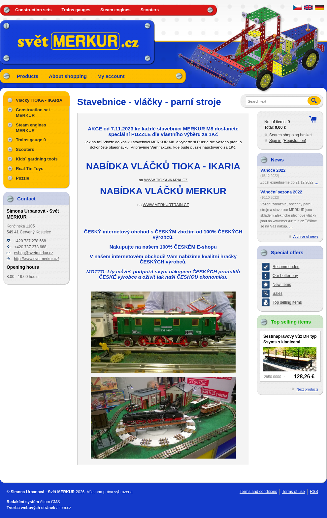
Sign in (275, 140)
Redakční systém (23, 502)
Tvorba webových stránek (31, 507)
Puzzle (22, 178)
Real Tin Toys (29, 168)
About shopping (68, 76)
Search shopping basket (290, 135)
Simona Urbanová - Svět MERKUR (43, 492)
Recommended (286, 266)
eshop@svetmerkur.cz (33, 253)
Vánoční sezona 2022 (281, 192)
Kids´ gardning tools (36, 158)
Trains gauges (76, 9)
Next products (307, 389)
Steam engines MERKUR (31, 127)
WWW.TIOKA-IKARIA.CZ (166, 180)
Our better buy (285, 275)
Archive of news (305, 236)
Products (27, 76)
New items (282, 284)
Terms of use (293, 491)
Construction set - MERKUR (34, 112)
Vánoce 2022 (272, 170)
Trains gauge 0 (31, 139)
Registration (294, 140)
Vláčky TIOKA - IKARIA (39, 100)
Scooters (150, 9)
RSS (314, 491)
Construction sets (33, 9)
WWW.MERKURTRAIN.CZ (166, 204)
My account (111, 76)
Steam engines (115, 9)
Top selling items (287, 302)
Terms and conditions (258, 491)
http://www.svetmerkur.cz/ (36, 259)
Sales (277, 293)
